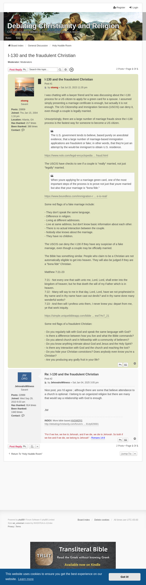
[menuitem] (11, 526)
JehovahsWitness (24, 386)
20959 (22, 109)
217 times (31, 123)
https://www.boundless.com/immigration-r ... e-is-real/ (75, 196)
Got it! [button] (125, 576)
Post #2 (48, 378)
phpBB (21, 520)
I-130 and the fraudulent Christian (41, 55)
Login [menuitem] (133, 7)
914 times (31, 405)
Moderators (26, 62)
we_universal (18, 523)
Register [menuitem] (119, 7)
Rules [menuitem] (8, 38)
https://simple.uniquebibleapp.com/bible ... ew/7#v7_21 (76, 315)
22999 (22, 395)
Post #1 (48, 83)
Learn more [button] (26, 579)
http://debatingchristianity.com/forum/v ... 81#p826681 (71, 424)
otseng (24, 100)
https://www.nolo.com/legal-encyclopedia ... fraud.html (76, 155)
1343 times (16, 412)
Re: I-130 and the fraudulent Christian (71, 374)
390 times (32, 126)
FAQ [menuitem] (18, 38)
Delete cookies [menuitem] (101, 520)
